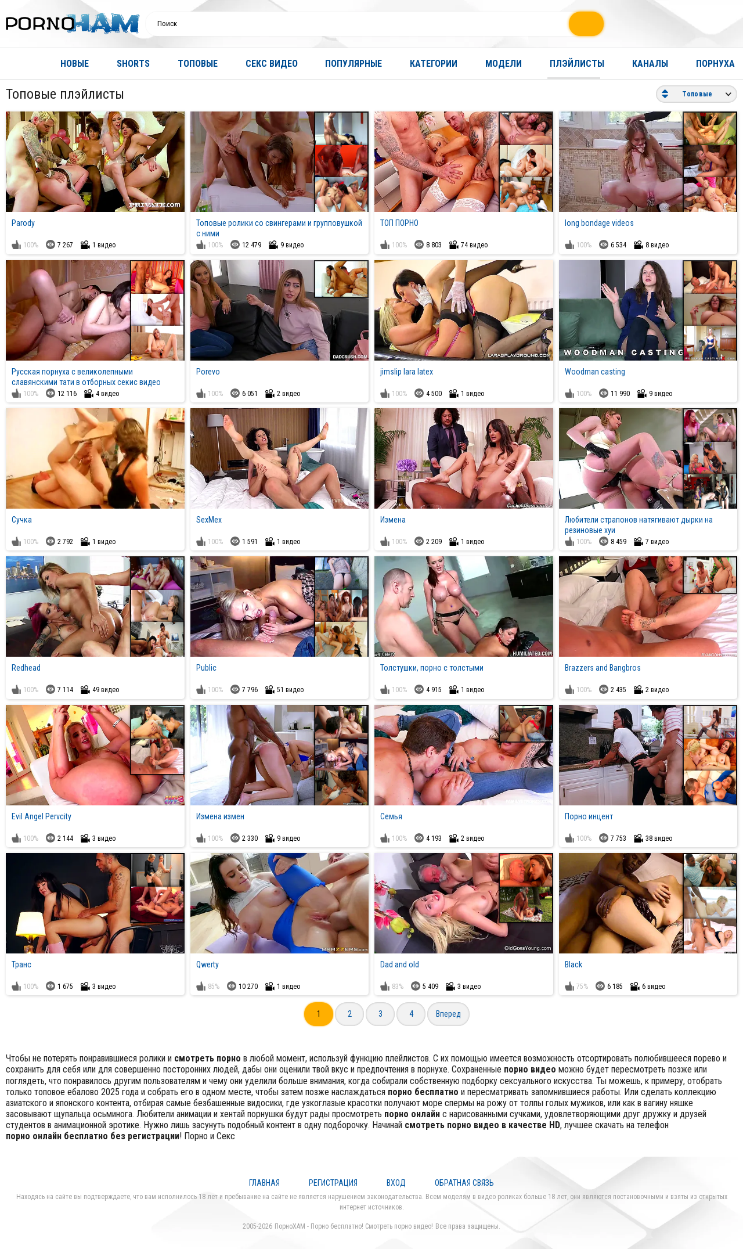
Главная (20, 63)
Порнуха (715, 63)
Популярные (353, 63)
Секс (226, 1136)
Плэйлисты (577, 63)
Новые (74, 63)
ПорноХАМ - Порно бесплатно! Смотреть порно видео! (354, 1226)
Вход (396, 1182)
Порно (196, 1136)
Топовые (198, 63)
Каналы (650, 63)
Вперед (448, 1013)
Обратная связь (464, 1182)
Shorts (133, 63)
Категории (433, 63)
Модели (503, 63)
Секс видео (272, 63)
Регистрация (333, 1182)
